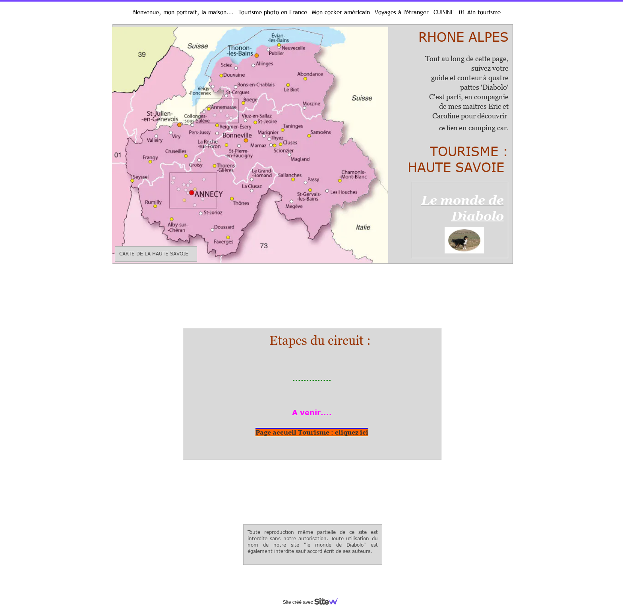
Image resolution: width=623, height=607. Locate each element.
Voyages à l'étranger (402, 12)
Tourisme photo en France (272, 12)
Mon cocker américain (341, 12)
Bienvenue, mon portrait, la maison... (183, 12)
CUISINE (443, 12)
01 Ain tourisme (480, 12)
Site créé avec (313, 602)
